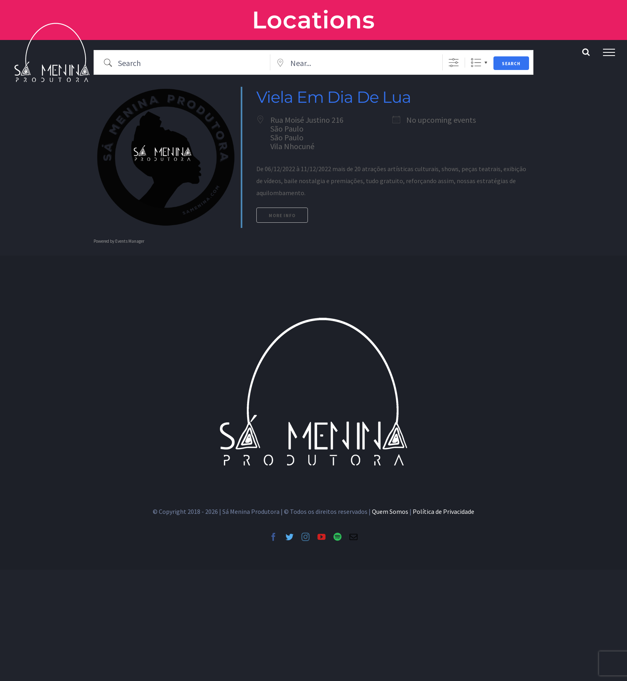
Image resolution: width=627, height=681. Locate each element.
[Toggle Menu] (609, 52)
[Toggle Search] (586, 52)
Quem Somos (390, 511)
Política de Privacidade (443, 511)
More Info (282, 215)
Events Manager (129, 241)
